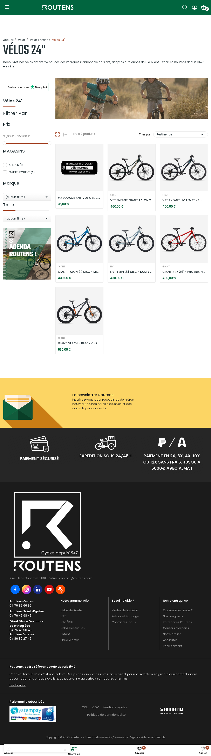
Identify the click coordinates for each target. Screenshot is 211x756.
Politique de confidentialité (106, 714)
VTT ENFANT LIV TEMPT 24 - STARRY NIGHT (183, 200)
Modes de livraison (125, 610)
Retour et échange (125, 616)
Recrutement (172, 646)
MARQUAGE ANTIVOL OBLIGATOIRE (79, 198)
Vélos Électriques (73, 628)
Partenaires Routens (177, 622)
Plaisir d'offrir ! (70, 640)
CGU (85, 707)
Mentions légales (115, 707)
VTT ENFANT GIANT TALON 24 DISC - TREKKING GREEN (131, 200)
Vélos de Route (71, 610)
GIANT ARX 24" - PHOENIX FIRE (183, 272)
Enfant (65, 634)
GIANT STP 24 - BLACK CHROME (79, 343)
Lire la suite (17, 685)
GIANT (114, 195)
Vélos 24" (12, 101)
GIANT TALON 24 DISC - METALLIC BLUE (79, 272)
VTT (63, 616)
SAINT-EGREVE (22, 172)
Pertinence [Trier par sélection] (181, 134)
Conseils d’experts (176, 628)
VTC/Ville (67, 622)
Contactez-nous (124, 622)
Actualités (170, 640)
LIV (112, 266)
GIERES (16, 165)
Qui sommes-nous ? (178, 610)
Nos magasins (173, 616)
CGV (95, 707)
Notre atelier (172, 634)
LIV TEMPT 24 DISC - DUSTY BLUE (131, 272)
